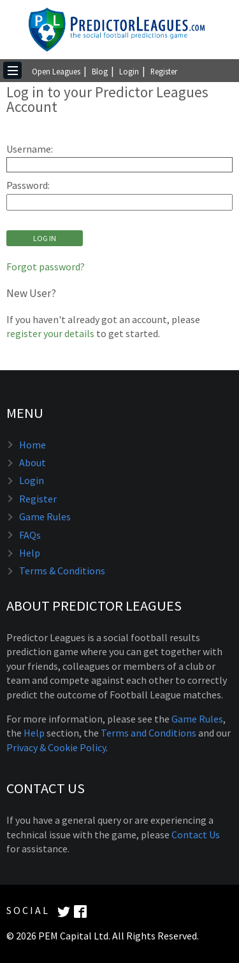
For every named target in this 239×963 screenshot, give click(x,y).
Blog (100, 71)
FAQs (30, 535)
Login (129, 71)
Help (29, 552)
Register (163, 71)
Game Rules (45, 516)
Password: (28, 185)
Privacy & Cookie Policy (56, 747)
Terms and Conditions (148, 732)
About (32, 462)
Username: (29, 149)
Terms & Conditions (62, 570)
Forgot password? (45, 266)
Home (32, 444)
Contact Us (195, 834)
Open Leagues (56, 71)
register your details (50, 333)
